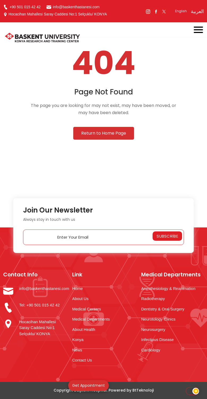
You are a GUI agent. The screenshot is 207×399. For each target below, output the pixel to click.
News (77, 350)
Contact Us (82, 360)
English (181, 11)
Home (77, 288)
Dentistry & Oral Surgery (162, 309)
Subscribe (167, 236)
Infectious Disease (157, 339)
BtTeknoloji (143, 390)
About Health (83, 329)
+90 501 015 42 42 (22, 7)
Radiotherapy (153, 298)
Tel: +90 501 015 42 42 (39, 305)
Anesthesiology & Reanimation (168, 288)
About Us (80, 298)
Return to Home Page (103, 133)
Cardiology (150, 350)
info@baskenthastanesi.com (73, 7)
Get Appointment (88, 385)
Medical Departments (91, 319)
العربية (197, 11)
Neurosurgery (153, 329)
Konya (78, 339)
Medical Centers (86, 309)
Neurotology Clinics (158, 319)
